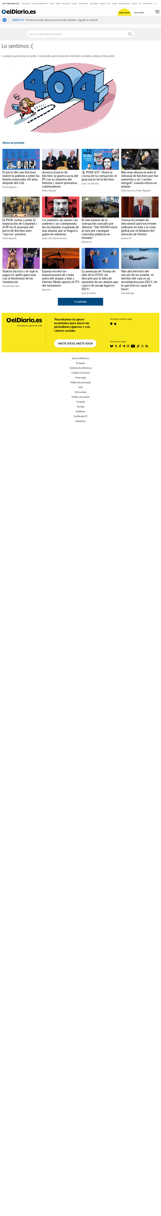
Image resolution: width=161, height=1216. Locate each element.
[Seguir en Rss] (146, 346)
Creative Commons (80, 372)
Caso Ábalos (94, 4)
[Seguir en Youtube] (133, 346)
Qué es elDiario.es (80, 358)
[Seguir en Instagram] (128, 346)
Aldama (102, 4)
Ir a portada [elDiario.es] (80, 301)
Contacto (80, 401)
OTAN (58, 4)
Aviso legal (80, 377)
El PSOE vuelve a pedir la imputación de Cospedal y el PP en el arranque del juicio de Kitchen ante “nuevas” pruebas (19, 227)
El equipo (80, 363)
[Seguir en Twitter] (116, 346)
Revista (80, 406)
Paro (108, 4)
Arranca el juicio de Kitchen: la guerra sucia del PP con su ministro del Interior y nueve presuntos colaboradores (60, 179)
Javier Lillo (47, 238)
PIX (140, 4)
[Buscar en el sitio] (77, 34)
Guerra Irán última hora (39, 4)
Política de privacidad (80, 382)
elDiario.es (87, 241)
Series (156, 4)
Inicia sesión (139, 12)
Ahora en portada (13, 142)
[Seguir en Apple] (115, 323)
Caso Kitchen (83, 4)
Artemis (74, 4)
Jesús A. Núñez (89, 293)
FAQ (80, 387)
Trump (52, 4)
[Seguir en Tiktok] (138, 346)
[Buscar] (130, 34)
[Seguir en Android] (111, 323)
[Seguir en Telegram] (124, 346)
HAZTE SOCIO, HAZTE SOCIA (75, 343)
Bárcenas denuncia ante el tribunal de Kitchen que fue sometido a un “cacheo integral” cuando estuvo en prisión (139, 179)
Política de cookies (81, 397)
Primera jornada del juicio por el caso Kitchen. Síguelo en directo (61, 20)
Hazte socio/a (124, 12)
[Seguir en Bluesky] (111, 346)
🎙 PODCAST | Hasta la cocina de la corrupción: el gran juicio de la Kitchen (99, 176)
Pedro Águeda (9, 187)
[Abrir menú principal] (157, 11)
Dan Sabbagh (127, 293)
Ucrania (134, 4)
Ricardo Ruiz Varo (11, 286)
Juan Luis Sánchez (90, 183)
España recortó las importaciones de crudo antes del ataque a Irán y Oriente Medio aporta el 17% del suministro (60, 278)
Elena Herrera (127, 190)
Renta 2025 (26, 4)
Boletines (80, 411)
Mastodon (80, 421)
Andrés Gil (126, 238)
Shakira (114, 4)
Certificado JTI (80, 416)
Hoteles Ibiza (147, 4)
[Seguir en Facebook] (120, 346)
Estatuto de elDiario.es (80, 368)
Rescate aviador (124, 4)
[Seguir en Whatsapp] (142, 346)
